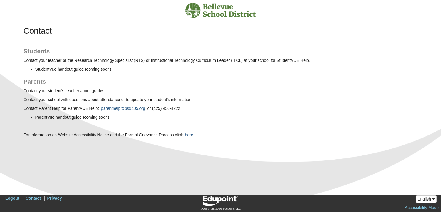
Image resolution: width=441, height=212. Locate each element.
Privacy (54, 198)
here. (189, 134)
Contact (33, 198)
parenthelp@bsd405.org (123, 108)
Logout (12, 198)
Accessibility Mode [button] (422, 207)
